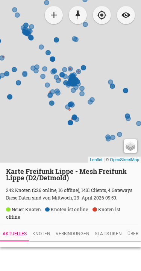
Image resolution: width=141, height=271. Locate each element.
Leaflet (96, 159)
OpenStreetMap (124, 159)
